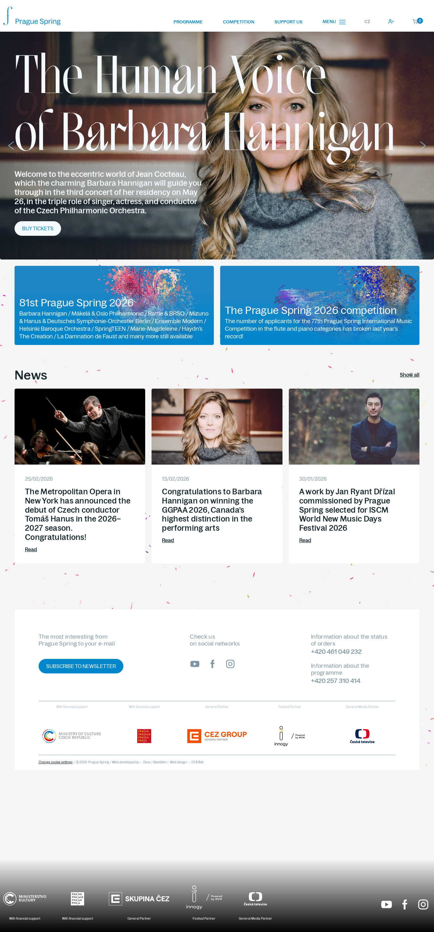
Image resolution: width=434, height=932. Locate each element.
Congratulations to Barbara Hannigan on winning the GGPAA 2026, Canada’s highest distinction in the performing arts (212, 510)
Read (31, 549)
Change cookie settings (55, 762)
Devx (147, 762)
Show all (409, 375)
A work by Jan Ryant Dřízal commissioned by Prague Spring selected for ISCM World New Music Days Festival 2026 (347, 510)
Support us (288, 22)
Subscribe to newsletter (81, 666)
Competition (238, 22)
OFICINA (197, 762)
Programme (188, 22)
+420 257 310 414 (335, 681)
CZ (367, 21)
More (29, 191)
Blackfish (159, 762)
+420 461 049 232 (336, 651)
